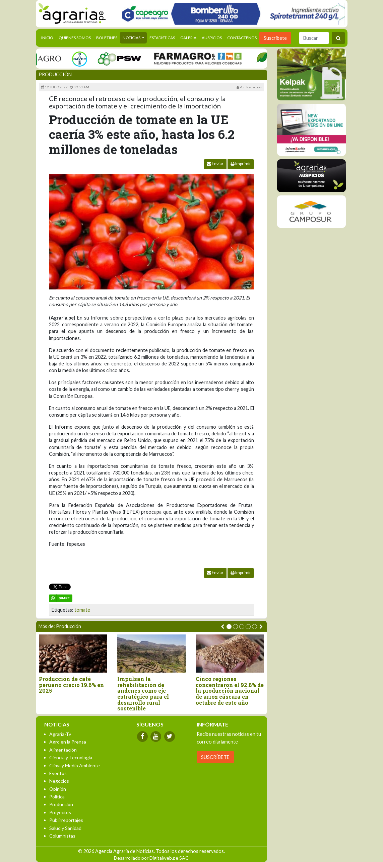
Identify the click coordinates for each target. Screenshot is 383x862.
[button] (229, 626)
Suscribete (275, 38)
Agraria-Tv (60, 734)
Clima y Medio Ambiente (74, 765)
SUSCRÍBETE (215, 757)
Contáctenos (242, 37)
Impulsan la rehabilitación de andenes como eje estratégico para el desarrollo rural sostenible (143, 693)
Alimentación (63, 750)
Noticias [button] (132, 37)
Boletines (106, 37)
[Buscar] (314, 38)
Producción (55, 74)
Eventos (58, 773)
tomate (82, 610)
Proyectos (60, 812)
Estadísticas (162, 37)
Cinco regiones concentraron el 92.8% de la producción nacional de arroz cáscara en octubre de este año (230, 690)
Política (57, 796)
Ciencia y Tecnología (70, 757)
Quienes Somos (75, 37)
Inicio (48, 37)
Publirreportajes (66, 820)
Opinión (57, 789)
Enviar (215, 163)
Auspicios (212, 37)
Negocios (59, 781)
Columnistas (62, 836)
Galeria (188, 37)
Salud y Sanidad (65, 828)
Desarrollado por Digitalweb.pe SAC (151, 858)
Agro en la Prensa (67, 742)
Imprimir (241, 163)
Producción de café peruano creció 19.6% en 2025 (71, 685)
